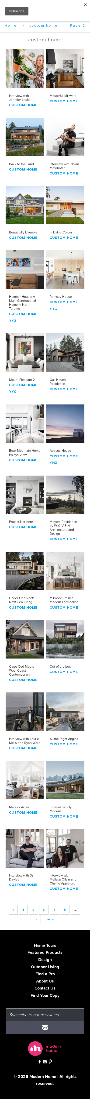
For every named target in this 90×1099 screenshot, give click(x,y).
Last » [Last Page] (50, 919)
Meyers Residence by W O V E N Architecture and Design (63, 528)
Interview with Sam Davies (22, 877)
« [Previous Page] (13, 910)
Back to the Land (21, 164)
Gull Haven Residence (58, 382)
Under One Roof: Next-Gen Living (21, 600)
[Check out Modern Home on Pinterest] (50, 1062)
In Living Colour (61, 232)
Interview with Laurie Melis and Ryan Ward (24, 741)
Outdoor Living (45, 966)
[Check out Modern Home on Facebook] (40, 1062)
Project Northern (21, 522)
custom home (43, 25)
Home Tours (45, 945)
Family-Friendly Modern (61, 809)
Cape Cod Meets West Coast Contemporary (21, 671)
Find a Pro (45, 973)
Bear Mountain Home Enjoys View (24, 453)
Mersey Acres (19, 807)
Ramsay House (61, 297)
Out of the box (60, 667)
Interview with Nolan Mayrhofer (64, 166)
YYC (53, 309)
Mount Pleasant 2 (22, 380)
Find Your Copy (45, 995)
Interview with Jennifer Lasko (20, 98)
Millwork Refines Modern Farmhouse (64, 600)
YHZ (53, 463)
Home (11, 25)
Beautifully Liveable (23, 232)
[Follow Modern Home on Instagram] (45, 1062)
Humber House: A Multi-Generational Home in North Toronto (22, 303)
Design (45, 959)
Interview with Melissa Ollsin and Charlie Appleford (63, 879)
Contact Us (45, 988)
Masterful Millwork (63, 96)
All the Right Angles (64, 739)
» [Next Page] (36, 919)
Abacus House (60, 451)
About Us (45, 981)
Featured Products (45, 952)
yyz (13, 321)
